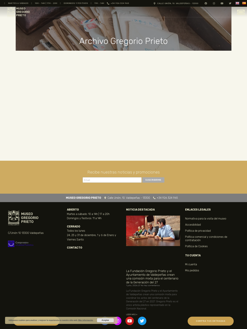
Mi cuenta (191, 264)
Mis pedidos (192, 270)
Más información (85, 320)
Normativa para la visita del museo (205, 218)
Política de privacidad (198, 230)
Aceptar (105, 320)
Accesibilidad (193, 224)
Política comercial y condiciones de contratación (206, 238)
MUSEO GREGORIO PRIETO (23, 12)
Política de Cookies (196, 246)
